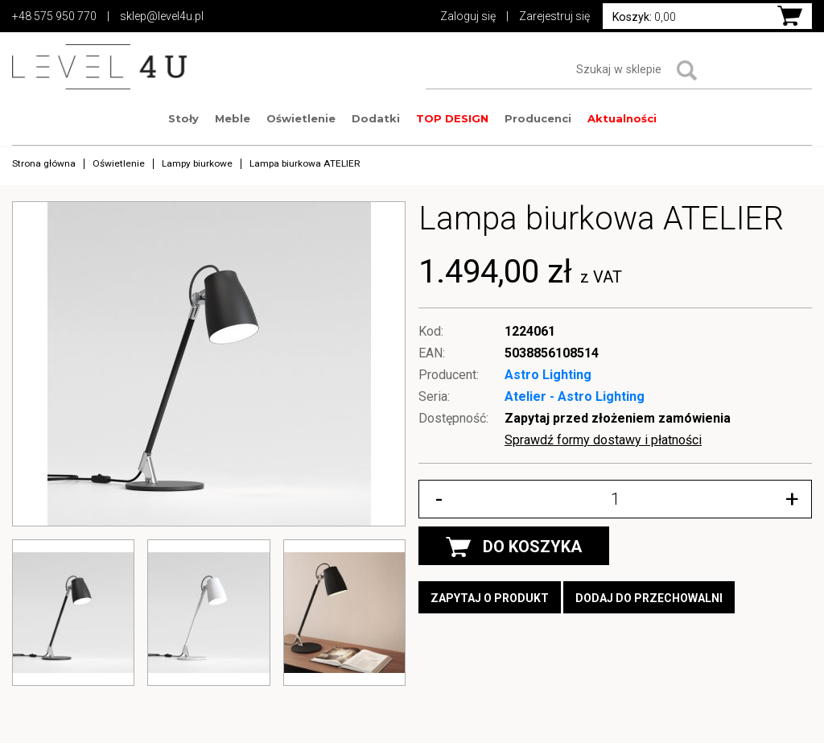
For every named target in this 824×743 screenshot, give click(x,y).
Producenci (538, 118)
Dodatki (376, 118)
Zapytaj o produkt (490, 598)
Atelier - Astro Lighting (575, 396)
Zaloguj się (468, 16)
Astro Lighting (548, 374)
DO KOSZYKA (514, 547)
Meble (232, 118)
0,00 (644, 16)
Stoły (183, 118)
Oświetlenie (301, 118)
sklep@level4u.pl (162, 16)
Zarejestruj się (554, 16)
